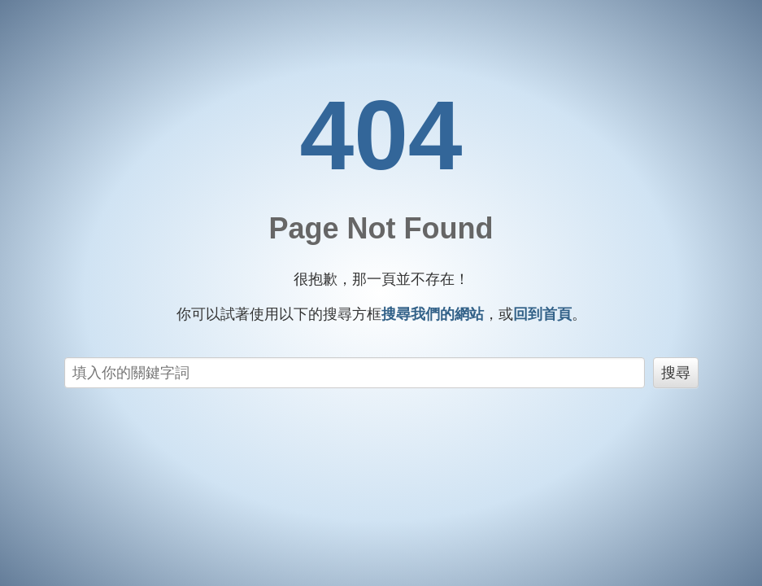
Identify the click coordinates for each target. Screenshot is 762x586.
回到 (542, 314)
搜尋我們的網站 (432, 314)
